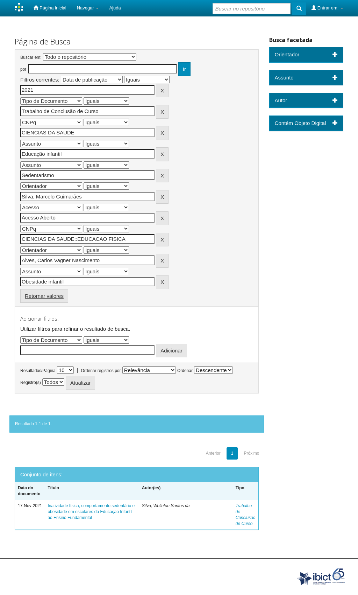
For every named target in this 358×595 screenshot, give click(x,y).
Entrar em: (327, 7)
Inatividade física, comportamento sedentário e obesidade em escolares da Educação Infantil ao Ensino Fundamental (91, 511)
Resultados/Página (38, 370)
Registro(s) (30, 382)
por (23, 69)
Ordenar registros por (101, 370)
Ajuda (115, 7)
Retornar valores (44, 296)
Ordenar (185, 370)
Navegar (88, 7)
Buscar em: (31, 57)
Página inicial (50, 7)
